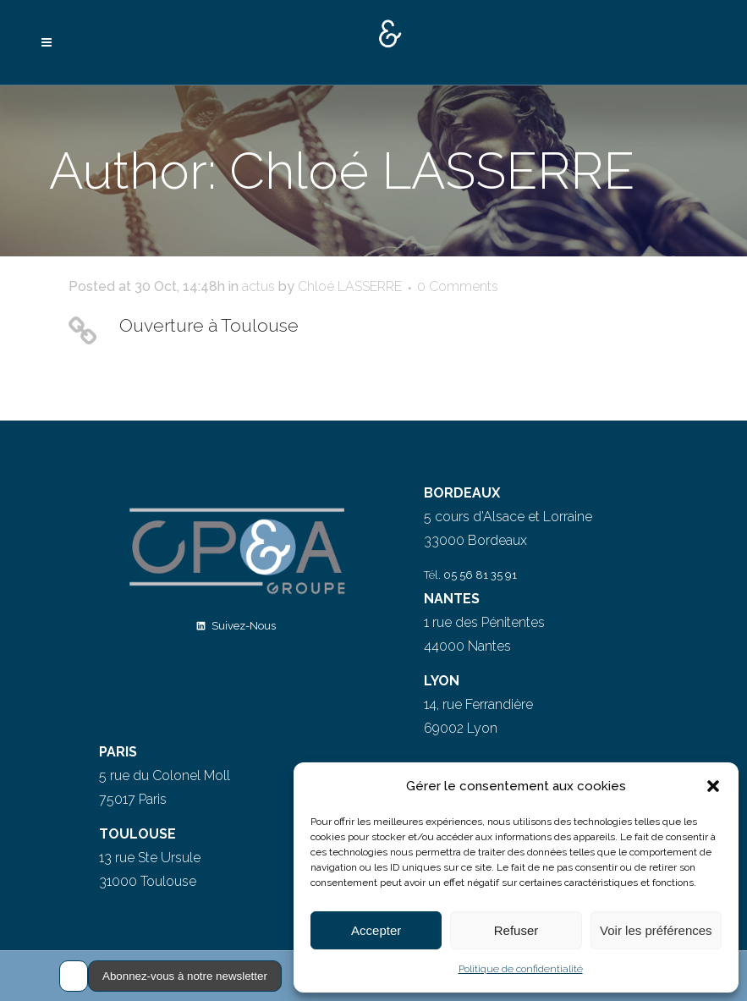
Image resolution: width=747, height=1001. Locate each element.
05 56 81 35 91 (480, 575)
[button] (713, 786)
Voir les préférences (656, 930)
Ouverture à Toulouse (209, 325)
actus (258, 286)
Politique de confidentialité (521, 969)
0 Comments (457, 286)
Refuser (516, 930)
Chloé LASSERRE (350, 286)
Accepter (376, 930)
